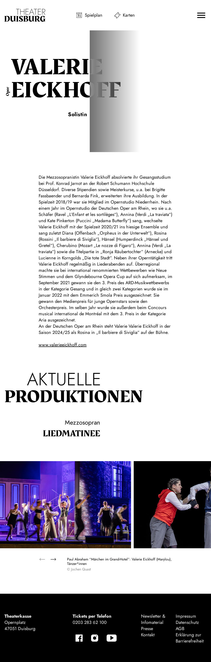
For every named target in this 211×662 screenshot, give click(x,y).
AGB (180, 628)
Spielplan (93, 15)
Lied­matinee (71, 433)
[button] (201, 15)
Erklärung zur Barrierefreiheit (190, 638)
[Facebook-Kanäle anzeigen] (79, 638)
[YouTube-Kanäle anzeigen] (112, 638)
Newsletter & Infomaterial (153, 619)
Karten (129, 15)
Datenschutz (187, 622)
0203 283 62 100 (90, 622)
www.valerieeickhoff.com (63, 345)
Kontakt (148, 635)
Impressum (186, 616)
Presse (147, 628)
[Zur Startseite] (24, 15)
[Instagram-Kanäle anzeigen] (94, 638)
